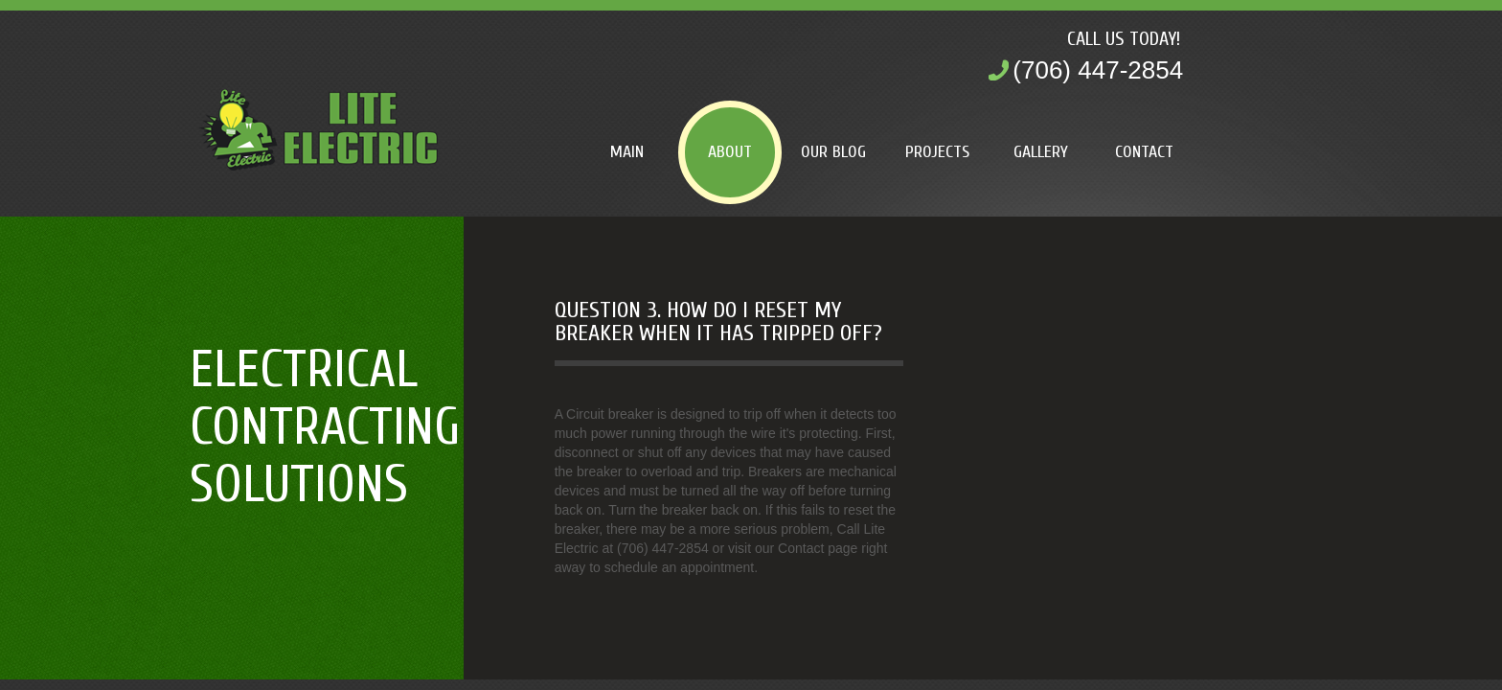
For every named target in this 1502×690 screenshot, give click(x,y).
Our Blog (833, 152)
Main (627, 152)
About (730, 152)
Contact (1144, 152)
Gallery (1040, 152)
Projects (937, 152)
